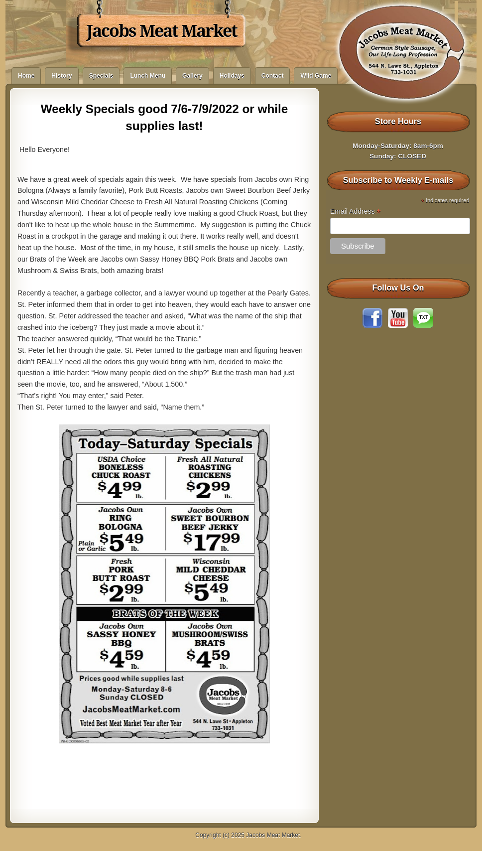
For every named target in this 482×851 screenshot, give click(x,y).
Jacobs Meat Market (162, 31)
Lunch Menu (147, 75)
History (61, 75)
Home (26, 75)
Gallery (192, 75)
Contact (272, 75)
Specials (101, 75)
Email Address (355, 211)
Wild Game (315, 75)
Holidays (232, 75)
